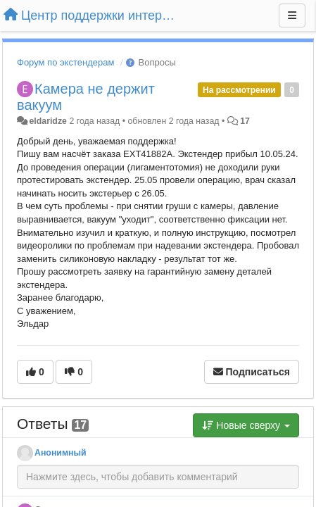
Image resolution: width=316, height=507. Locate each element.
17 (245, 121)
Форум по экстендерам (65, 62)
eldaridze (48, 121)
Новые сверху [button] (246, 425)
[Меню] (292, 15)
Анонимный (60, 453)
